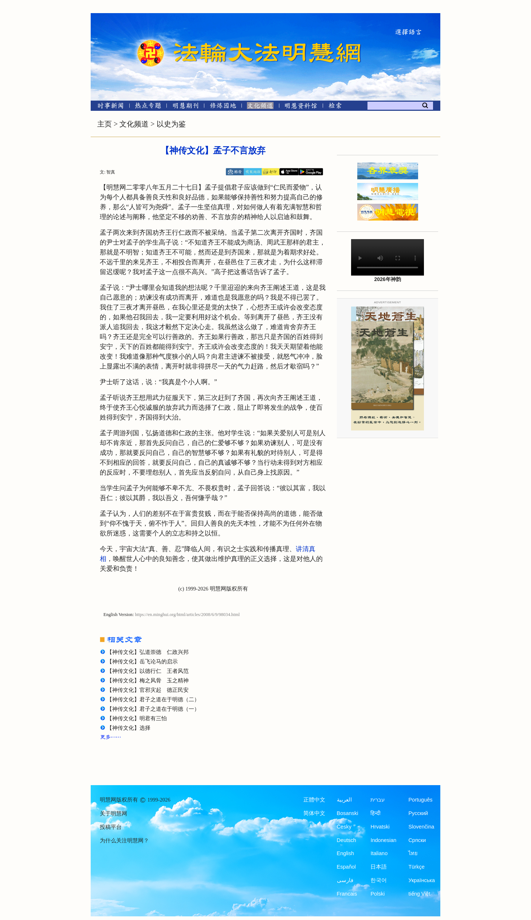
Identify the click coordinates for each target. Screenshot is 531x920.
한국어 (378, 880)
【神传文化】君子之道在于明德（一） (153, 709)
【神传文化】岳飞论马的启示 (142, 661)
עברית (377, 800)
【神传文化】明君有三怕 (137, 718)
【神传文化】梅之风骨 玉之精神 (148, 680)
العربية (344, 800)
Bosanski (347, 813)
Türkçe (416, 867)
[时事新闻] (108, 107)
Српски (417, 840)
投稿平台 (111, 827)
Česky (344, 827)
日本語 (378, 867)
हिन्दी (375, 813)
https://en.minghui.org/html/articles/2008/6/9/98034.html (187, 614)
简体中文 (314, 813)
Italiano (379, 853)
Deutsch (346, 840)
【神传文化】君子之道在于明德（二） (153, 699)
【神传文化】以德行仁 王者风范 (148, 671)
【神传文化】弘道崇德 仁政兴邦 (148, 652)
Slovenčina (421, 827)
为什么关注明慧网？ (124, 840)
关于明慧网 (113, 813)
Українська (421, 880)
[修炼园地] (222, 107)
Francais (347, 894)
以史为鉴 (171, 124)
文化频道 (134, 124)
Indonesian (383, 840)
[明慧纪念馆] (300, 107)
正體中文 (314, 800)
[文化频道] (260, 107)
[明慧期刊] (185, 107)
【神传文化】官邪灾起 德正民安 (148, 690)
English (345, 853)
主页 (104, 124)
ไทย (413, 853)
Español (346, 867)
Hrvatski (379, 827)
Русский (418, 813)
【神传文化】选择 (128, 728)
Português (420, 800)
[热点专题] (148, 107)
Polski (377, 894)
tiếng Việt (419, 894)
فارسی (345, 880)
